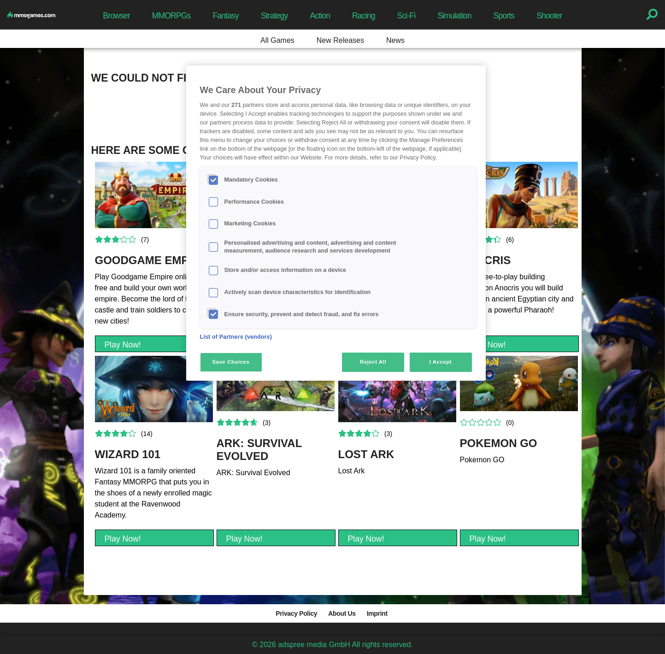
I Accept (441, 362)
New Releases (340, 40)
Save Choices (231, 362)
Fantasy (226, 15)
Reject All (373, 362)
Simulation (454, 15)
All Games (277, 40)
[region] (336, 223)
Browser (116, 15)
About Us (341, 613)
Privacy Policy (296, 613)
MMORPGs (171, 15)
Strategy (274, 15)
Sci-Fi (406, 15)
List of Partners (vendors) (236, 337)
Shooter (549, 15)
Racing (363, 15)
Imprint (377, 613)
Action (320, 15)
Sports (504, 15)
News (395, 40)
